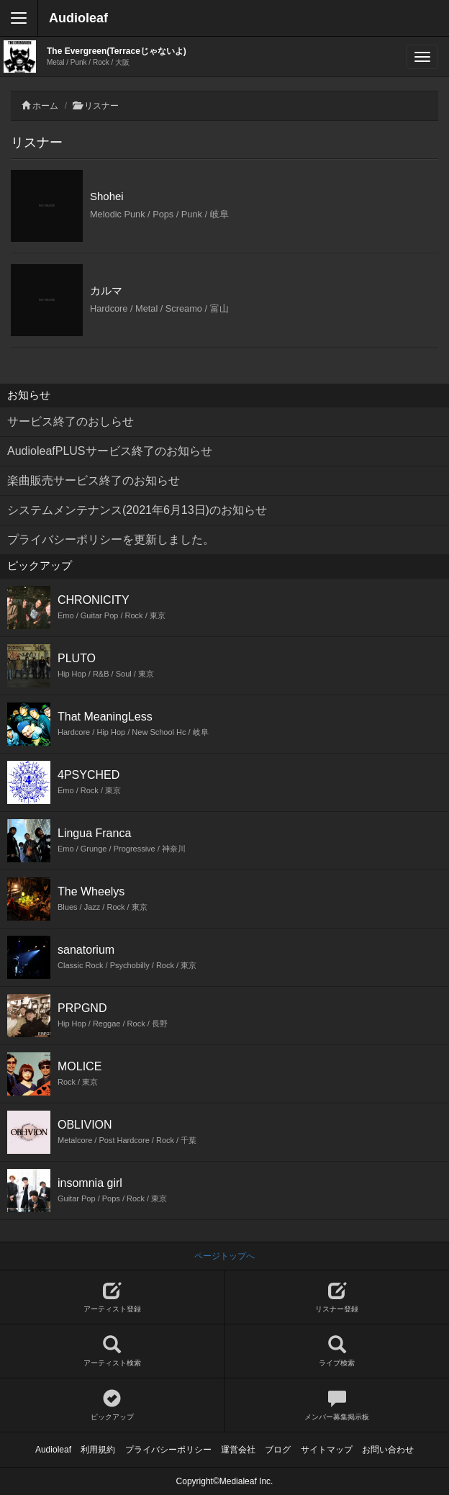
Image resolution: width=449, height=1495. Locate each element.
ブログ (278, 1450)
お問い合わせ (388, 1450)
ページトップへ (224, 1256)
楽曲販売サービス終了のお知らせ (93, 480)
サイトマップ (327, 1450)
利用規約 (98, 1450)
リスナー (101, 106)
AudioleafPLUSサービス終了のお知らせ (109, 451)
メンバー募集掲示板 (336, 1405)
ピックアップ (112, 1405)
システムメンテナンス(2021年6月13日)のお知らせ (137, 510)
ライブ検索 (336, 1351)
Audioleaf (78, 18)
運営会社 (238, 1450)
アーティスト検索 (112, 1351)
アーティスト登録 (112, 1297)
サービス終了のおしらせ (70, 421)
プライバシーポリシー (168, 1450)
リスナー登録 (336, 1297)
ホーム (45, 106)
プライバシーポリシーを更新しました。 (110, 539)
